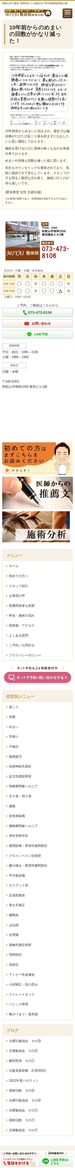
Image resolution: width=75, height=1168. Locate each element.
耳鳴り (14, 736)
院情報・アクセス (22, 625)
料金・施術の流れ (22, 615)
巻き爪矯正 (17, 905)
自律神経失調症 (20, 766)
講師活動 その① (22, 1120)
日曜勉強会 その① (23, 1110)
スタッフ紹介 (18, 586)
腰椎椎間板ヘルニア (23, 826)
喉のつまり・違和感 (23, 1014)
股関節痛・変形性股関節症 (28, 845)
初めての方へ (18, 576)
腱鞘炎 (14, 915)
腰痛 (12, 806)
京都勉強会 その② (23, 1050)
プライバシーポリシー (25, 655)
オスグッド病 (18, 885)
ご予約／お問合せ (22, 645)
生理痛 (14, 935)
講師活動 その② (22, 1090)
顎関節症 (15, 954)
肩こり (14, 707)
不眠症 (14, 746)
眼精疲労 (15, 756)
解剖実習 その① (22, 1060)
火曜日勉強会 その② (25, 1100)
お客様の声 (17, 595)
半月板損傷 (17, 875)
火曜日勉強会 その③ (25, 1041)
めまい (14, 727)
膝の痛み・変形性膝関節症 (28, 865)
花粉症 (14, 964)
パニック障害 (18, 1004)
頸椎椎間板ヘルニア (23, 786)
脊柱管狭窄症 (18, 835)
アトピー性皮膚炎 (22, 974)
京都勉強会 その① (23, 1130)
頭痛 (12, 717)
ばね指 (14, 925)
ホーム (14, 566)
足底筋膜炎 (17, 895)
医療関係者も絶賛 (22, 605)
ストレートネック (22, 994)
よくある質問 (18, 635)
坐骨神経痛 (17, 816)
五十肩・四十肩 (20, 796)
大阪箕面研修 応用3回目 (27, 1070)
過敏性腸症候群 (20, 945)
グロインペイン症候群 (25, 855)
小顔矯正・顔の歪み (23, 984)
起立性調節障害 (20, 776)
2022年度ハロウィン (24, 1080)
